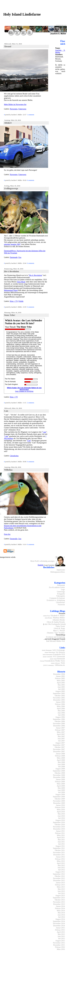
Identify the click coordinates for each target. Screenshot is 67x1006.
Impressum (61, 570)
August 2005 (60, 691)
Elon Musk (21, 282)
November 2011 (59, 852)
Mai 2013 (61, 889)
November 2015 (59, 943)
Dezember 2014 (59, 926)
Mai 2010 (61, 814)
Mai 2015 (61, 934)
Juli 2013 (61, 893)
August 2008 (60, 769)
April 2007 (61, 734)
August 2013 (60, 895)
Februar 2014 (60, 908)
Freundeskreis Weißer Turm (55, 661)
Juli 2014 (61, 917)
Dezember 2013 (59, 904)
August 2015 (60, 941)
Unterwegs (22, 109)
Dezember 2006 (59, 726)
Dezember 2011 (59, 855)
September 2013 (59, 898)
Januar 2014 (60, 906)
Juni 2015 (61, 936)
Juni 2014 (61, 915)
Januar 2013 (60, 883)
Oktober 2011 (60, 850)
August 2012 (60, 872)
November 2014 (59, 923)
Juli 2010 (61, 818)
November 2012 (59, 878)
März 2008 (61, 758)
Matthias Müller (59, 618)
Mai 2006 (61, 711)
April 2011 (61, 837)
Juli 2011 (61, 844)
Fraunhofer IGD (59, 654)
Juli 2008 (61, 767)
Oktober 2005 (60, 696)
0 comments (30, 180)
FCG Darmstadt (59, 656)
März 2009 (61, 784)
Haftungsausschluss (57, 572)
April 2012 (61, 863)
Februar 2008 (60, 756)
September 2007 (59, 745)
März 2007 (61, 732)
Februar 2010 (60, 807)
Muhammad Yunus (11, 290)
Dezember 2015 (59, 945)
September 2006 (59, 719)
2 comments (30, 402)
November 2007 (59, 749)
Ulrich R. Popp (59, 628)
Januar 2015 (60, 928)
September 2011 (59, 848)
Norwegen (13, 109)
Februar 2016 (60, 947)
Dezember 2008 (59, 777)
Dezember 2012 (59, 880)
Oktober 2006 (60, 721)
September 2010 (59, 822)
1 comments (30, 114)
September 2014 (59, 921)
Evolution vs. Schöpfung (56, 600)
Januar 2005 (60, 676)
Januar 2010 (60, 805)
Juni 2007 (61, 739)
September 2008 (59, 771)
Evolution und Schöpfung (55, 637)
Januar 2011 (60, 831)
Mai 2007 (61, 736)
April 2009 (61, 786)
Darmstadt (13, 257)
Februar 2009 (60, 782)
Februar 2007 (60, 730)
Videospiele (60, 596)
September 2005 (59, 693)
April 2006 (61, 708)
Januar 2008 (60, 754)
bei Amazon (60, 652)
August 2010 (60, 820)
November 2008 (59, 775)
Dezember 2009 (59, 803)
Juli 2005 (61, 689)
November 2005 (59, 698)
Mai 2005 (61, 685)
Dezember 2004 (59, 674)
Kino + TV (14, 301)
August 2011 (60, 846)
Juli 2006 (61, 715)
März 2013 (61, 887)
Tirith (63, 663)
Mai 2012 (61, 865)
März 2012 (61, 861)
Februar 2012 (60, 859)
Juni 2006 (61, 713)
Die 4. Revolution (35, 275)
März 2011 (61, 835)
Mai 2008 (61, 762)
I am (44, 432)
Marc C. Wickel (59, 631)
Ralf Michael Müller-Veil (55, 641)
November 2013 (59, 902)
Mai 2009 (61, 788)
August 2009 (60, 794)
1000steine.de (60, 665)
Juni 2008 (61, 764)
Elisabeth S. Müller (58, 616)
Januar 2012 (60, 857)
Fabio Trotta (60, 626)
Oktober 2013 (60, 900)
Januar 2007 (60, 728)
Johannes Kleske (59, 620)
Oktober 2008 (60, 773)
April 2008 (61, 760)
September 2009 (59, 797)
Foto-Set (7, 534)
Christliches (14, 456)
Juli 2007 (61, 741)
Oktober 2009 (60, 799)
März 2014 (61, 911)
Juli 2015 (61, 938)
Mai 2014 (61, 913)
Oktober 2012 (60, 876)
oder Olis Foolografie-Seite (54, 624)
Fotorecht (61, 605)
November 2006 (59, 724)
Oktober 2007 (60, 747)
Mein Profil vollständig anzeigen (42, 561)
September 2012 (59, 874)
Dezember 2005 (59, 700)
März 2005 (61, 681)
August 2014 (60, 919)
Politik (21, 301)
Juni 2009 (61, 790)
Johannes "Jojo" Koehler (56, 633)
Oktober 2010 (60, 825)
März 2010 (61, 809)
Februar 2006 (60, 704)
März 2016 (61, 949)
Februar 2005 (60, 678)
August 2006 (60, 717)
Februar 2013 (60, 885)
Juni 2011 (61, 842)
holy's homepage (59, 650)
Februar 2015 (60, 930)
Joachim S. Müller (60, 51)
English (40, 565)
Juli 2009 (61, 792)
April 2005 (61, 683)
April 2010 (61, 812)
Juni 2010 (61, 816)
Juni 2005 (61, 687)
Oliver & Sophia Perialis (56, 622)
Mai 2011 (61, 840)
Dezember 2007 (59, 751)
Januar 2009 (60, 779)
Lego (63, 589)
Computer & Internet (57, 598)
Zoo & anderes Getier (57, 587)
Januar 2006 (60, 702)
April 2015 (61, 932)
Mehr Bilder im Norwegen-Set (15, 104)
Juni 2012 (61, 868)
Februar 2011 (60, 833)
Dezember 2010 (59, 829)
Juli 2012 (61, 870)
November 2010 (59, 827)
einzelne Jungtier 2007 (12, 244)
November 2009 (59, 801)
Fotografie (13, 539)
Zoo (19, 257)
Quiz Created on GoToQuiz (24, 391)
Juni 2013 (61, 891)
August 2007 (60, 743)
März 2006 (61, 706)
